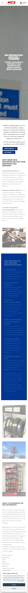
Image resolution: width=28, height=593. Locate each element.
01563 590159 (19, 144)
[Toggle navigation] (2, 3)
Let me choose (20, 580)
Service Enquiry (9, 148)
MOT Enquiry (8, 152)
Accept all (14, 584)
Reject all (14, 588)
